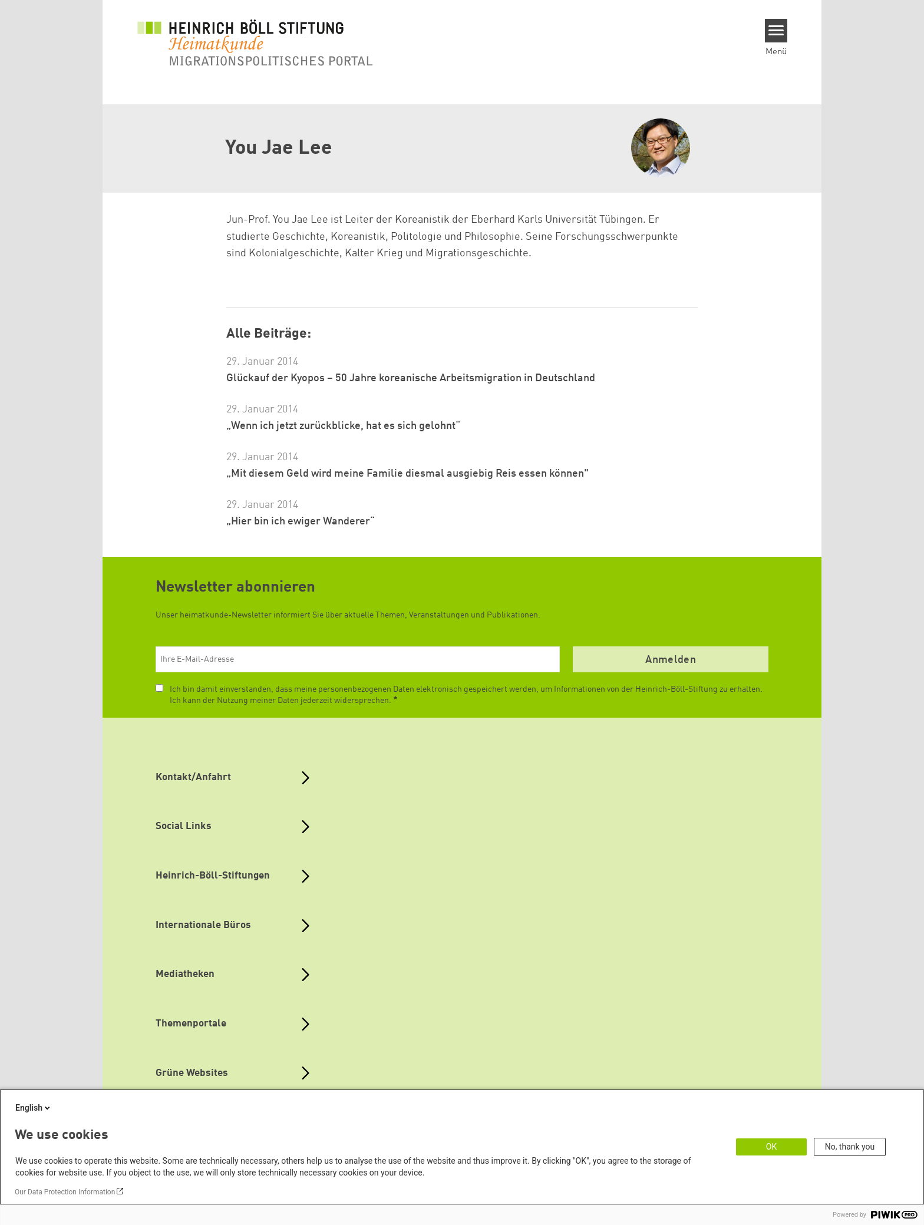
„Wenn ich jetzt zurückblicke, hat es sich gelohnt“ (343, 426)
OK (771, 1146)
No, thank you (850, 1146)
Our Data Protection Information (65, 1192)
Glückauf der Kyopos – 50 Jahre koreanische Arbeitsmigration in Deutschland (410, 378)
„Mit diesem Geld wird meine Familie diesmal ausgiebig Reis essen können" (407, 473)
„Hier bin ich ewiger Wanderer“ (300, 521)
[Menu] (776, 30)
